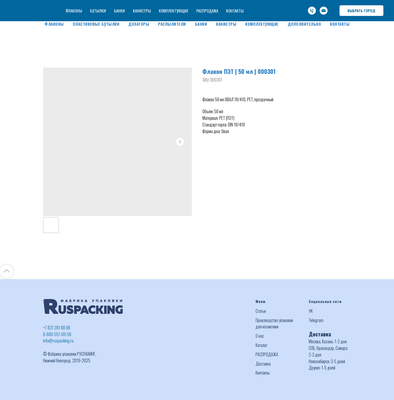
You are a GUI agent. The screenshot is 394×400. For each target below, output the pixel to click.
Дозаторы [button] (138, 24)
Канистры (226, 24)
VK (311, 311)
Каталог (261, 345)
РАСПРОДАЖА (267, 354)
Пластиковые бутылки (96, 24)
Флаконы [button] (54, 24)
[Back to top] (6, 271)
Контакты (339, 24)
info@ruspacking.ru (280, 11)
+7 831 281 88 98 (56, 327)
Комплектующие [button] (262, 24)
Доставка (263, 364)
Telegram (316, 320)
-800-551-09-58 (283, 5)
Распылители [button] (172, 24)
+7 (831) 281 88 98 (248, 5)
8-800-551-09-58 (57, 334)
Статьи (261, 311)
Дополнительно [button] (304, 24)
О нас (260, 336)
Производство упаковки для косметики (274, 323)
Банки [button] (201, 24)
